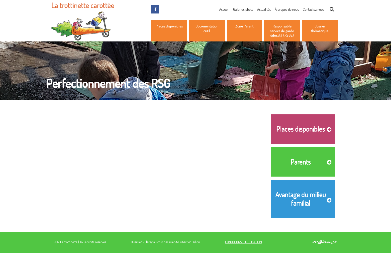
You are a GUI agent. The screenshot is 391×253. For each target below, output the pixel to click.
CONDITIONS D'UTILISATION (243, 242)
